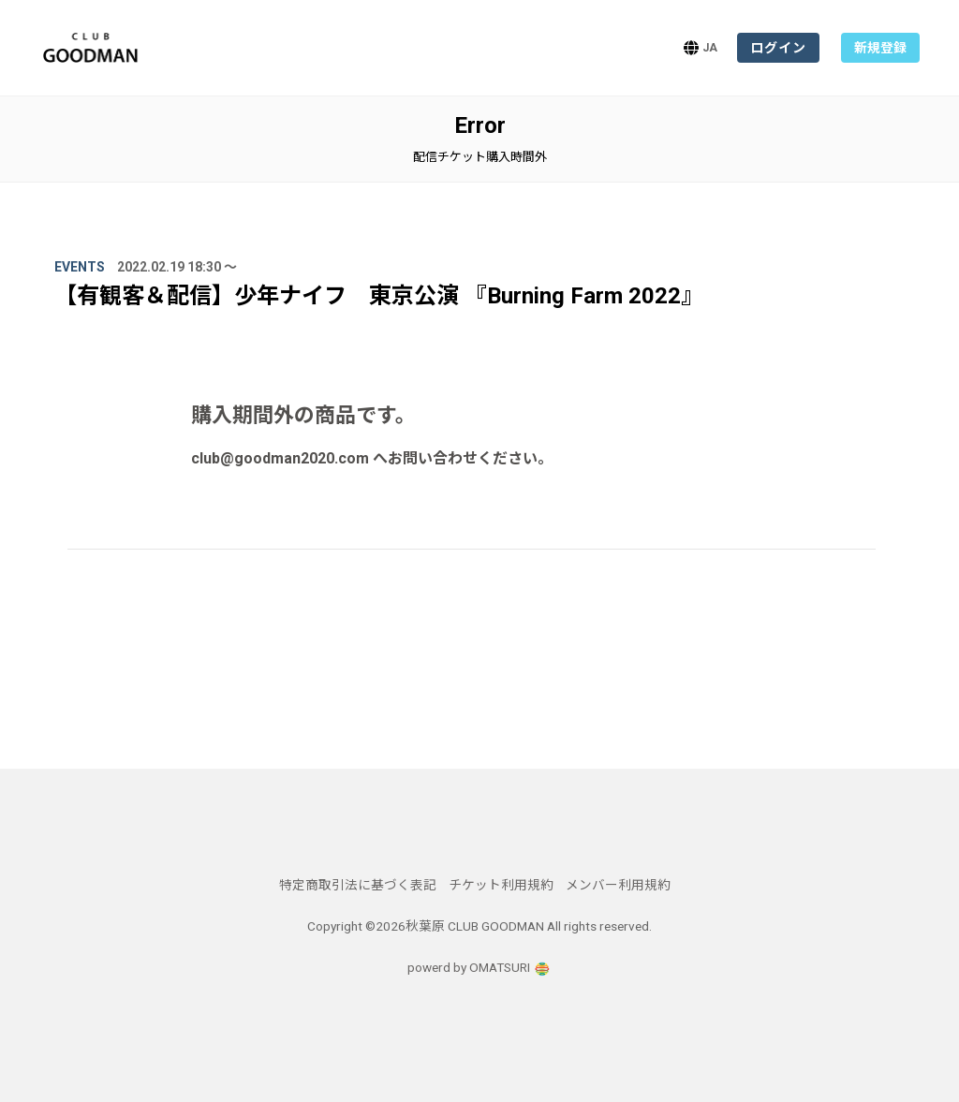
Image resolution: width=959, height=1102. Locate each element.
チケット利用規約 (501, 884)
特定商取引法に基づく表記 (357, 884)
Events (79, 266)
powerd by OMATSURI (479, 967)
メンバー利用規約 (618, 884)
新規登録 (880, 47)
